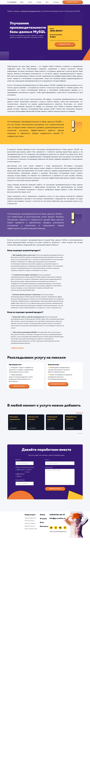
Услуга (47, 459)
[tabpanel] (16, 422)
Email (28, 472)
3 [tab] (82, 434)
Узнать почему (17, 348)
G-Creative (11, 2)
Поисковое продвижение (30, 518)
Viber (19, 476)
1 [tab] (78, 434)
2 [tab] (80, 434)
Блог (47, 2)
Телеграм (20, 469)
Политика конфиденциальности (58, 531)
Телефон (29, 469)
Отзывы (38, 2)
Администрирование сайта (31, 528)
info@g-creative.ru (58, 518)
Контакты (56, 2)
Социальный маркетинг (30, 523)
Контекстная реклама (29, 520)
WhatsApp (20, 474)
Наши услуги (30, 515)
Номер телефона (20, 480)
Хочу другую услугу (58, 384)
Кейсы (22, 2)
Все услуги (79, 412)
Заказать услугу (72, 2)
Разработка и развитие (30, 526)
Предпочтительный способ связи (24, 467)
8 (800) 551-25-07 (57, 515)
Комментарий (49, 467)
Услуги (30, 2)
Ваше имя (18, 459)
